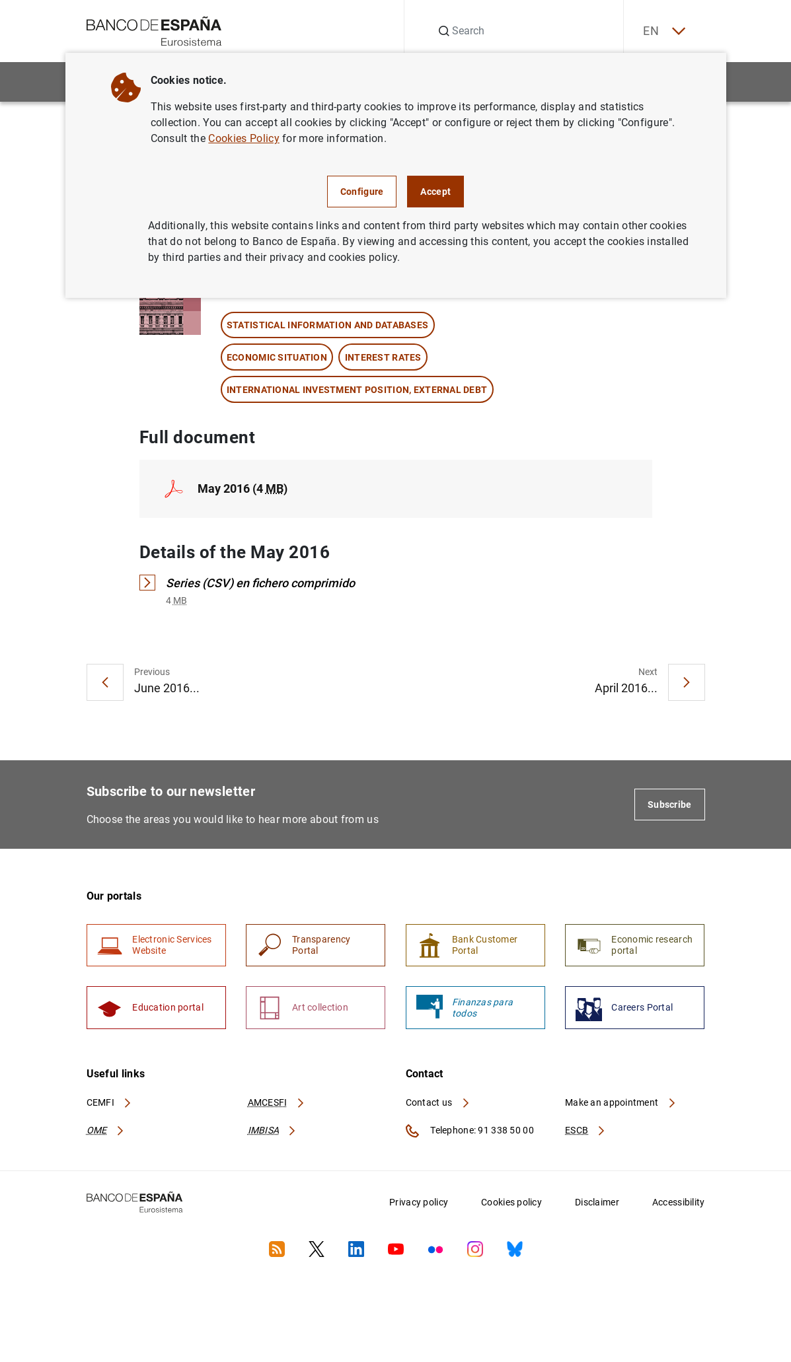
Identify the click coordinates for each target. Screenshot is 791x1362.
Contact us (438, 1103)
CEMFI (110, 1103)
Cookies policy (511, 1203)
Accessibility (678, 1203)
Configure (362, 191)
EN (663, 31)
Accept (435, 191)
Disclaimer (597, 1203)
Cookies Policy (243, 138)
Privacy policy (418, 1203)
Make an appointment (621, 1103)
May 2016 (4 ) (242, 488)
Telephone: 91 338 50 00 (470, 1132)
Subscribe (670, 804)
